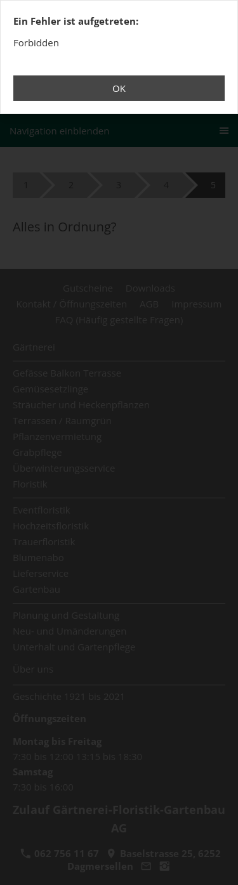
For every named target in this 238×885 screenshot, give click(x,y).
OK (119, 88)
